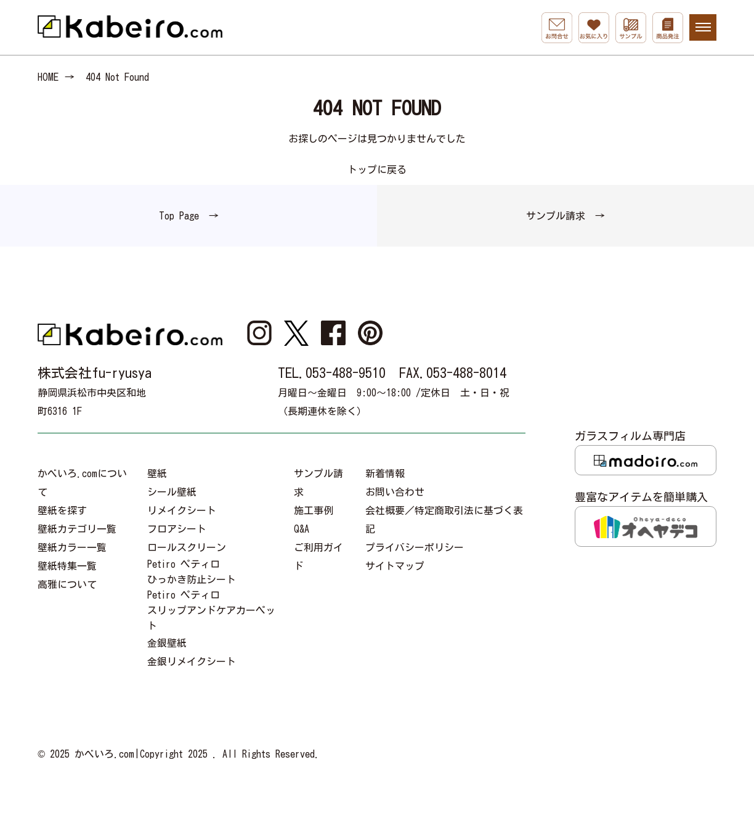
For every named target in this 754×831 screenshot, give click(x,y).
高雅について (67, 584)
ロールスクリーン (186, 547)
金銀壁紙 (167, 643)
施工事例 (313, 510)
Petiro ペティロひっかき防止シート (191, 571)
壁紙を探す (62, 510)
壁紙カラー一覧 (72, 547)
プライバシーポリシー (414, 547)
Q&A (301, 529)
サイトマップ (394, 566)
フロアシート (176, 529)
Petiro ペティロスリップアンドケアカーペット (211, 610)
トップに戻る (377, 169)
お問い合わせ (394, 492)
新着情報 (385, 473)
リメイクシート (181, 510)
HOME (48, 77)
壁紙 (157, 473)
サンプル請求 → (565, 216)
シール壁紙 (172, 492)
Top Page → (189, 216)
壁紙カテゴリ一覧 (77, 529)
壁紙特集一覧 (67, 566)
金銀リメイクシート (191, 661)
